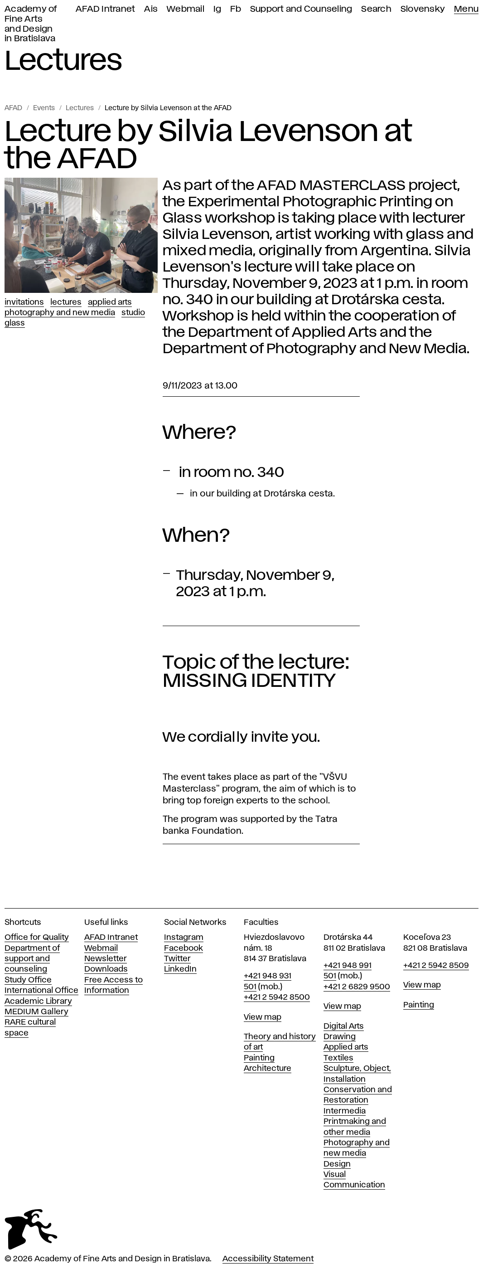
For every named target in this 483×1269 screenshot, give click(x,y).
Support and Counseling (301, 9)
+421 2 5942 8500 (277, 997)
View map (262, 1017)
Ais (151, 9)
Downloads (106, 969)
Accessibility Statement (268, 1259)
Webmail (185, 9)
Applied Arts (110, 302)
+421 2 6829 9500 (357, 987)
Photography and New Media (60, 312)
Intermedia (345, 1111)
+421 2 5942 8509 (436, 965)
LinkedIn (180, 969)
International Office (41, 990)
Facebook (183, 948)
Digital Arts (344, 1026)
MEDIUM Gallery (36, 1012)
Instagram (183, 937)
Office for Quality (37, 937)
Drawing (340, 1036)
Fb (235, 9)
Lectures (80, 108)
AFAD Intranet (105, 9)
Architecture (267, 1068)
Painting (259, 1058)
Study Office (28, 980)
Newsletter (105, 959)
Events (44, 108)
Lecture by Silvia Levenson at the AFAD (168, 108)
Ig (217, 9)
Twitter (177, 959)
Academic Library (38, 1001)
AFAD (13, 108)
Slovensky (423, 9)
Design (337, 1164)
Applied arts (346, 1047)
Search (376, 9)
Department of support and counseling (32, 959)
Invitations (24, 302)
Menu (466, 9)
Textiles (338, 1058)
